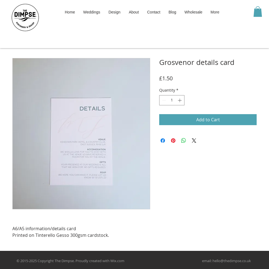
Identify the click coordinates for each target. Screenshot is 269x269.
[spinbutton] (172, 100)
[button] (257, 11)
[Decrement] (163, 100)
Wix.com (117, 260)
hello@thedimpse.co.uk (231, 260)
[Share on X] (194, 140)
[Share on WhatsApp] (183, 140)
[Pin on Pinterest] (173, 140)
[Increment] (180, 100)
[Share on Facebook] (162, 140)
